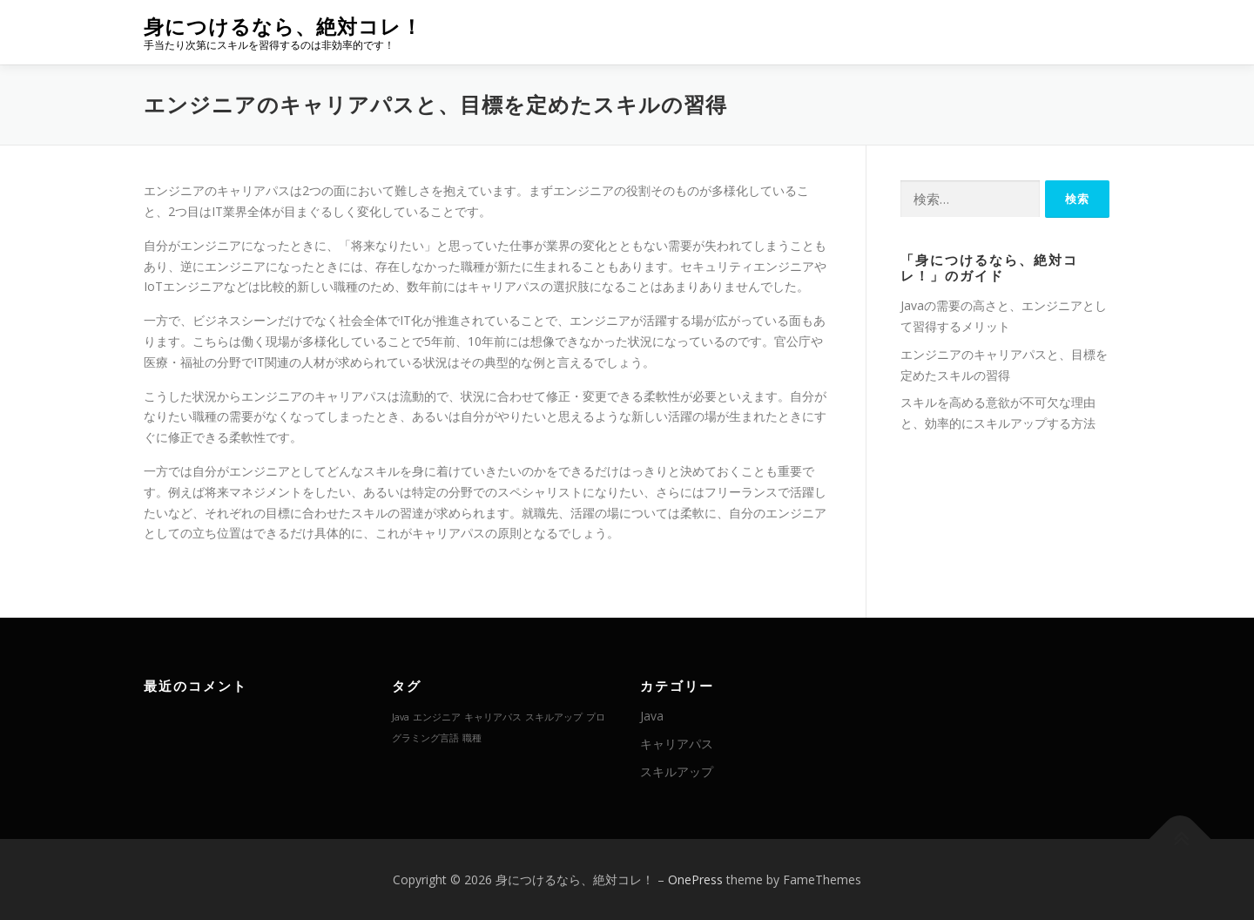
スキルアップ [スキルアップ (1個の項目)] (554, 717)
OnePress (695, 879)
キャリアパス (676, 743)
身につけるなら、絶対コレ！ (283, 26)
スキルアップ (676, 771)
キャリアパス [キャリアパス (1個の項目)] (493, 717)
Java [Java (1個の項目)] (400, 717)
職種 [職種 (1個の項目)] (472, 738)
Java (652, 715)
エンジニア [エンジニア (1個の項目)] (437, 717)
